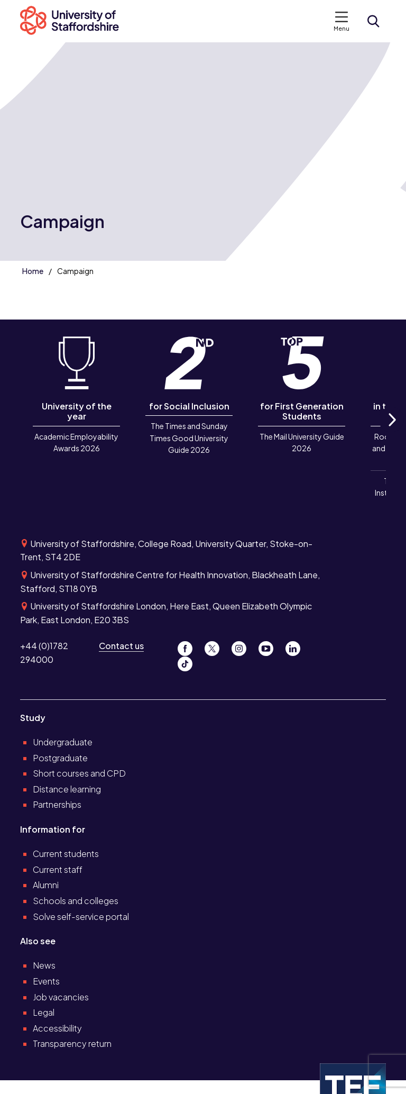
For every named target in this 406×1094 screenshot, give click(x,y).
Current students (66, 853)
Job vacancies (61, 996)
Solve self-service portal (81, 916)
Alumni (46, 884)
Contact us (121, 645)
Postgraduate (60, 757)
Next (391, 431)
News (44, 965)
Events (46, 981)
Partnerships (57, 804)
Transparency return (72, 1043)
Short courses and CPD (79, 773)
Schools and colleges (75, 900)
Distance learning (67, 789)
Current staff (57, 869)
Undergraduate (63, 741)
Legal (43, 1012)
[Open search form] (373, 21)
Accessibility (57, 1028)
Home (32, 271)
